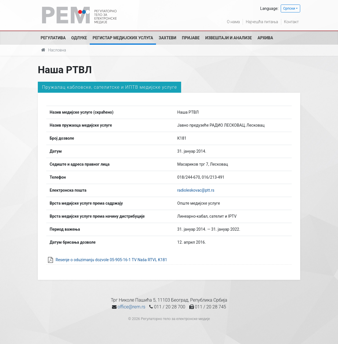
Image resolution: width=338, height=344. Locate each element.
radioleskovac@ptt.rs (195, 190)
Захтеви (167, 38)
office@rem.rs (131, 307)
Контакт (291, 22)
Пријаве (191, 38)
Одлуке (79, 38)
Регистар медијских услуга (123, 38)
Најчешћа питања (262, 22)
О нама (233, 22)
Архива (265, 38)
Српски (289, 8)
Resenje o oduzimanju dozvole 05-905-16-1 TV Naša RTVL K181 (111, 260)
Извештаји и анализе (228, 38)
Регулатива (53, 38)
